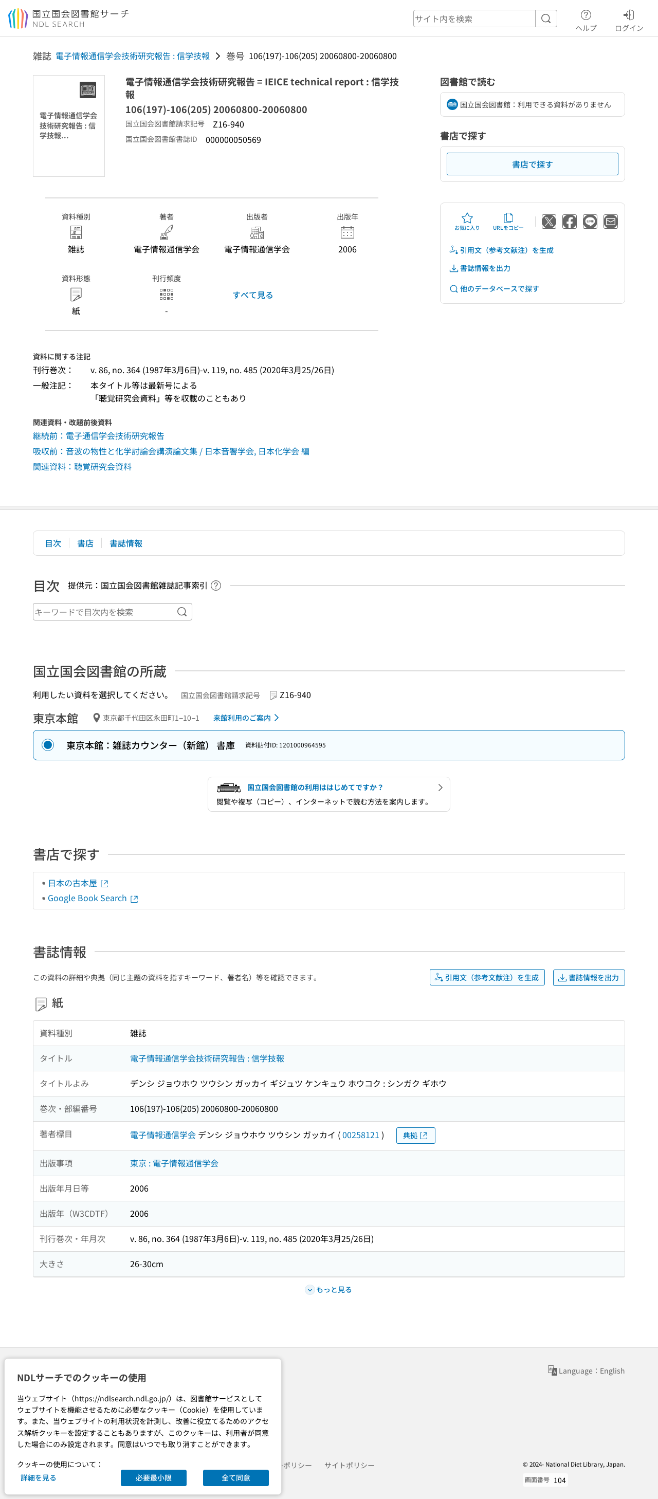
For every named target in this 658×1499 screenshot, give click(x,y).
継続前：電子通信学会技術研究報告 (98, 435)
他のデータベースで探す (494, 288)
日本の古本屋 (78, 882)
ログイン (629, 19)
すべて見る (252, 294)
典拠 (416, 1135)
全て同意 (236, 1477)
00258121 (360, 1134)
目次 (53, 543)
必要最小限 (154, 1477)
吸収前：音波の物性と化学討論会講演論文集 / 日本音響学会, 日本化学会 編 (171, 451)
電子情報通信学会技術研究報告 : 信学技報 (133, 55)
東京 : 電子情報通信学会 (174, 1163)
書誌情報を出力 (479, 268)
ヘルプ (586, 19)
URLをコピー (508, 221)
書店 (85, 543)
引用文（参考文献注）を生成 (501, 250)
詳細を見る (39, 1477)
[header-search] (485, 18)
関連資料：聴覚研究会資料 (82, 466)
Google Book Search (93, 897)
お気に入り (467, 221)
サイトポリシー (349, 1465)
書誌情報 (125, 543)
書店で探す (532, 164)
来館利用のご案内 (248, 717)
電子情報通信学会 (163, 1134)
